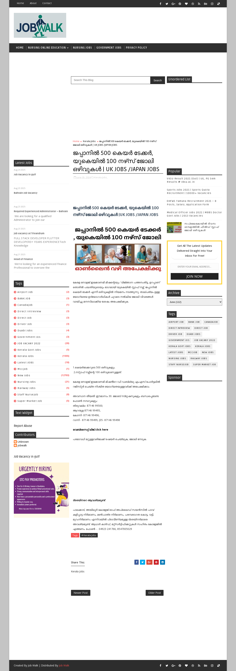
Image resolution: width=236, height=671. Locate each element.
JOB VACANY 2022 (29, 343)
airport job (25, 292)
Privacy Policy (136, 47)
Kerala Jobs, (100, 177)
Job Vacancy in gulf (25, 174)
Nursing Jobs (82, 47)
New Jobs (24, 375)
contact (47, 3)
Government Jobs (109, 47)
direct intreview (29, 311)
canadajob (25, 305)
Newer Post (81, 592)
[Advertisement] (155, 23)
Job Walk (33, 665)
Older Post (154, 592)
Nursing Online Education (47, 47)
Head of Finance (23, 259)
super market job (30, 401)
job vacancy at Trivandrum (29, 233)
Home (20, 3)
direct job (25, 317)
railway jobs (27, 388)
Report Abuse (23, 426)
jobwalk (22, 445)
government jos (29, 337)
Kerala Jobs (26, 356)
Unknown (23, 441)
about (33, 3)
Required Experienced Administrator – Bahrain (41, 211)
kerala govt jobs (29, 349)
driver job (25, 324)
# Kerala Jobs (88, 535)
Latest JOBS (26, 362)
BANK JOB (24, 298)
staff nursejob (28, 394)
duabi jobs (25, 330)
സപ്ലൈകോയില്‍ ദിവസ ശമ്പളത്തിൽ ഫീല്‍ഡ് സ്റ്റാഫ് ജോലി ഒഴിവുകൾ (201, 227)
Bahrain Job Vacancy (25, 193)
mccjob (23, 369)
